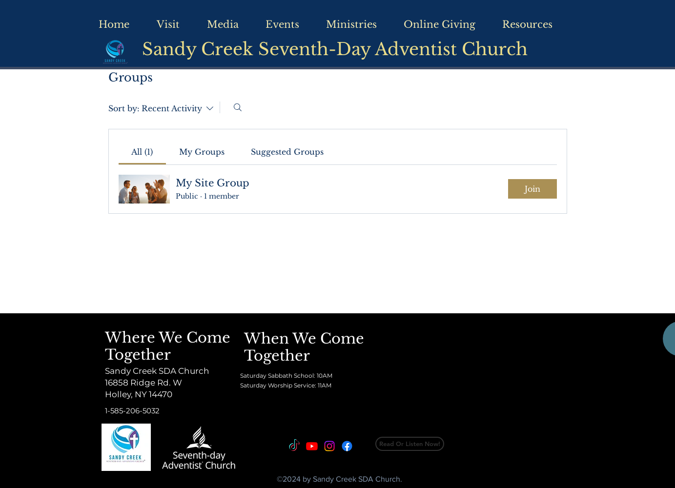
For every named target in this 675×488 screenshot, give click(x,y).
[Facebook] (347, 446)
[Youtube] (312, 446)
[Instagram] (329, 446)
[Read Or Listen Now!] (409, 444)
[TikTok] (294, 446)
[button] (537, 24)
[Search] (238, 107)
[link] (142, 152)
